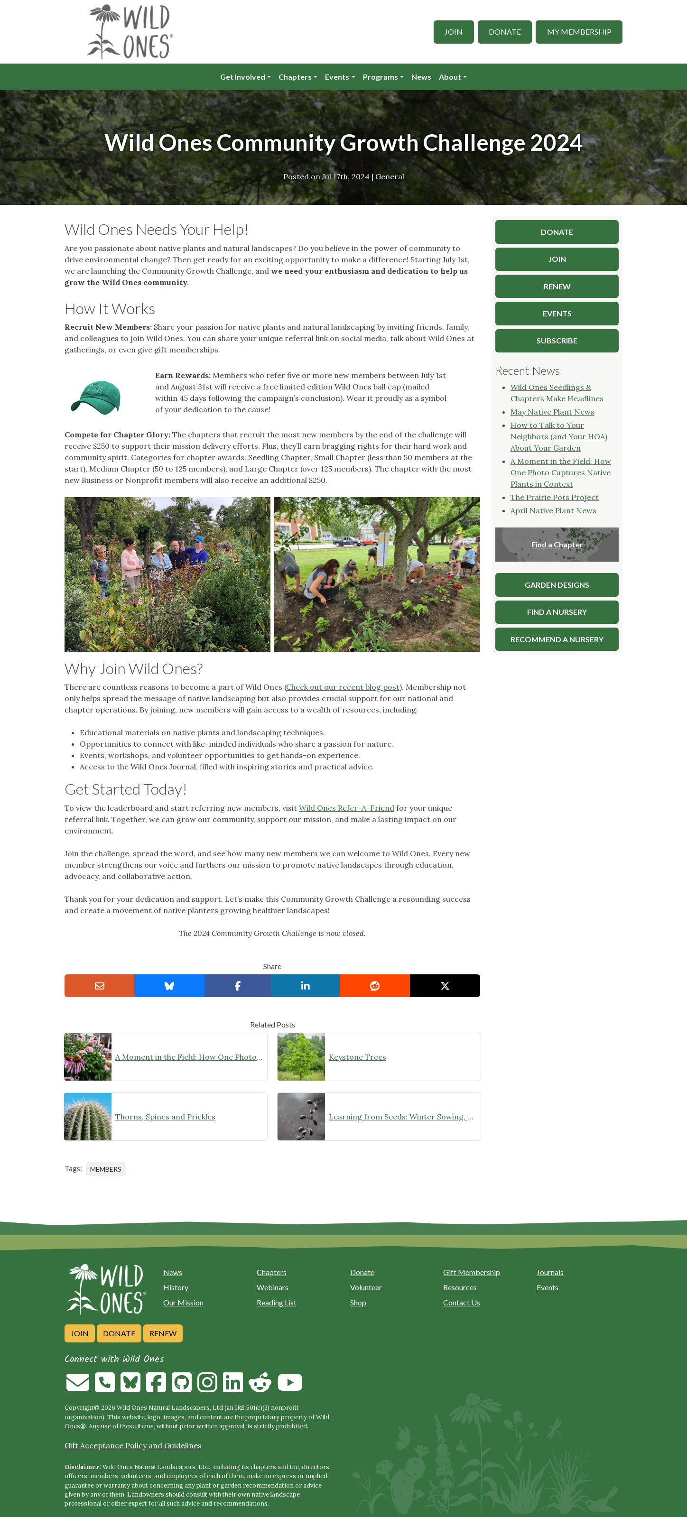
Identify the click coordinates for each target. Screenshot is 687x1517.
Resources (460, 1287)
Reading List (277, 1302)
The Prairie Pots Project (555, 497)
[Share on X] (445, 985)
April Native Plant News (553, 510)
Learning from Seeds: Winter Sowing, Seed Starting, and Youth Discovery (403, 1116)
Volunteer (366, 1287)
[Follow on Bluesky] (130, 1388)
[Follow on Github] (182, 1388)
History (175, 1287)
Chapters (295, 76)
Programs (380, 76)
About (450, 76)
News (421, 76)
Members (105, 1169)
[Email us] (78, 1388)
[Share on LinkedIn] (305, 985)
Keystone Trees (357, 1057)
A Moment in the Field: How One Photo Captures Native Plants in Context (189, 1057)
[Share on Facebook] (237, 985)
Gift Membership (471, 1271)
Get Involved (242, 76)
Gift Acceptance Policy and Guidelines (133, 1445)
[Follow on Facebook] (156, 1388)
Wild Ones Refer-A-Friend (346, 808)
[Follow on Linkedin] (233, 1388)
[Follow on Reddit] (260, 1388)
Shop (358, 1302)
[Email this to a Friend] (100, 985)
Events (337, 76)
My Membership (579, 31)
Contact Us (461, 1302)
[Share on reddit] (375, 985)
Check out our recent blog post (342, 687)
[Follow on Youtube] (290, 1388)
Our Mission (183, 1302)
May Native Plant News (552, 411)
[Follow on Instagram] (207, 1388)
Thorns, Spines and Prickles (165, 1116)
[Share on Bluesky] (169, 985)
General (389, 176)
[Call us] (105, 1388)
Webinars (272, 1287)
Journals (550, 1271)
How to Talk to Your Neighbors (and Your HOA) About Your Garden (559, 436)
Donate (505, 31)
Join (454, 31)
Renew (162, 1333)
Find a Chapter (557, 544)
